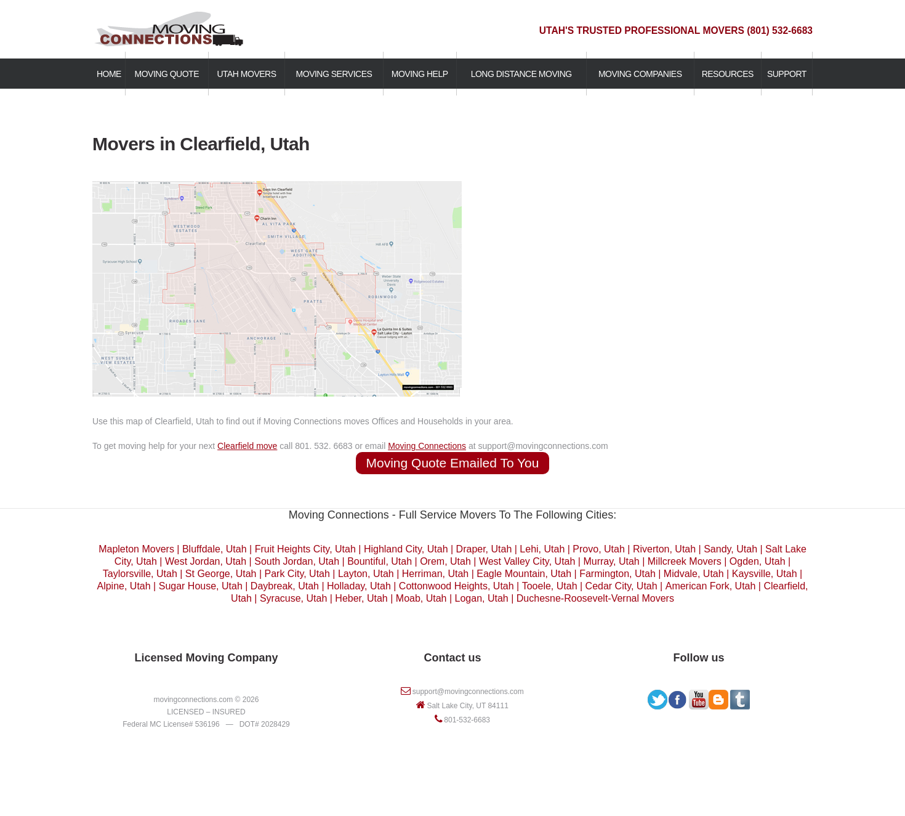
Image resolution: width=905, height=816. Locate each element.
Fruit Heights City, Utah (305, 549)
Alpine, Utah (123, 586)
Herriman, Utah (435, 573)
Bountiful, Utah (379, 561)
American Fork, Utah (711, 586)
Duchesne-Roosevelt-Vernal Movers (595, 598)
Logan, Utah (482, 598)
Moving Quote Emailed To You (452, 463)
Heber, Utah (361, 598)
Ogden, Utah (758, 561)
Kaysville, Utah (764, 573)
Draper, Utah (484, 549)
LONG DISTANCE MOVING (521, 74)
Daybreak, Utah (285, 586)
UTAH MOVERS (246, 74)
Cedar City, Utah (621, 586)
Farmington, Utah (617, 573)
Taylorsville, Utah (140, 573)
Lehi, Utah (542, 549)
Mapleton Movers (136, 549)
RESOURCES (728, 74)
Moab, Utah (421, 598)
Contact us (452, 658)
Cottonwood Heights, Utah (456, 586)
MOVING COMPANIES (640, 74)
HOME (109, 74)
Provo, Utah (598, 549)
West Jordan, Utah (205, 561)
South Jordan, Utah (296, 561)
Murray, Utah (611, 561)
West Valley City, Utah (527, 561)
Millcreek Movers (685, 561)
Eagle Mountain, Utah (524, 573)
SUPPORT (786, 74)
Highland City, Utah (406, 549)
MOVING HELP (420, 74)
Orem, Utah (445, 561)
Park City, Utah (297, 573)
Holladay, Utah (359, 586)
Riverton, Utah (664, 549)
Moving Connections (427, 446)
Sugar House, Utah (201, 586)
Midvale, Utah (694, 573)
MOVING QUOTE (167, 74)
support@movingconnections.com (468, 691)
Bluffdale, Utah (214, 549)
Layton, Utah (366, 573)
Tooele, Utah (549, 586)
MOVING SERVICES (334, 74)
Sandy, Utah (730, 549)
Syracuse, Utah (293, 598)
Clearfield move (247, 446)
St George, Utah (221, 573)
